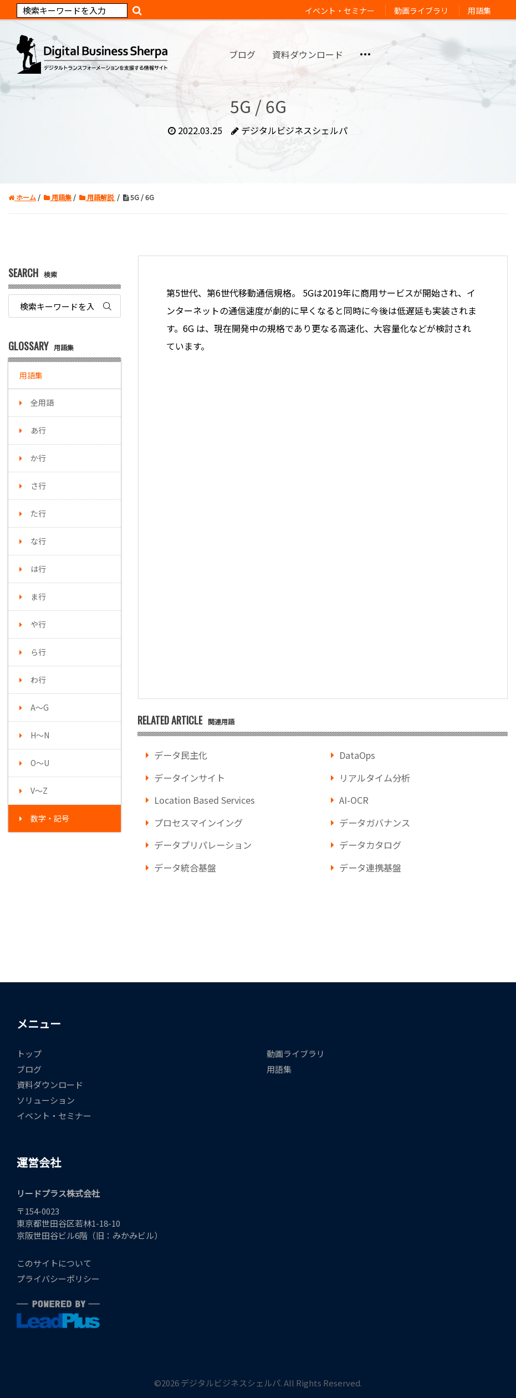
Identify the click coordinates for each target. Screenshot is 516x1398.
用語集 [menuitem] (479, 10)
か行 (38, 457)
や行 (38, 624)
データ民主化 (180, 755)
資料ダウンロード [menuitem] (307, 54)
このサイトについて (54, 1263)
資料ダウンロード (50, 1084)
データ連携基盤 (370, 867)
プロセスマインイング (198, 822)
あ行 (38, 430)
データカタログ (370, 844)
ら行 (38, 651)
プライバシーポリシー (58, 1278)
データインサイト (189, 777)
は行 (38, 568)
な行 (38, 541)
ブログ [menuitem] (242, 54)
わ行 (38, 679)
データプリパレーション (203, 844)
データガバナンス (374, 822)
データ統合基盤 (185, 867)
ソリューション (46, 1100)
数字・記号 (49, 818)
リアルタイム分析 (374, 777)
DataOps (357, 755)
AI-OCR (354, 800)
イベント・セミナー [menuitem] (340, 10)
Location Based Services (204, 800)
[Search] (72, 10)
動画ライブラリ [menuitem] (421, 10)
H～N (39, 735)
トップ (29, 1053)
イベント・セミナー (54, 1115)
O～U (39, 762)
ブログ (29, 1069)
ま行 (38, 596)
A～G (39, 707)
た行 (38, 513)
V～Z (39, 790)
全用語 (42, 402)
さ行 (38, 485)
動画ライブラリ (296, 1053)
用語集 (31, 375)
